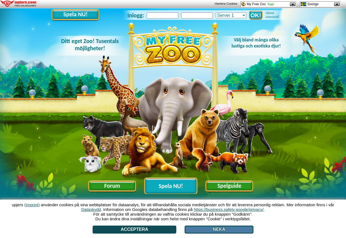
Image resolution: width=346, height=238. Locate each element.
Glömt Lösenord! (272, 15)
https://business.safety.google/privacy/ (228, 209)
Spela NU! (75, 14)
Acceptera (134, 229)
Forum (112, 185)
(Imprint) (32, 204)
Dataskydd (91, 209)
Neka (219, 229)
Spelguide (229, 185)
